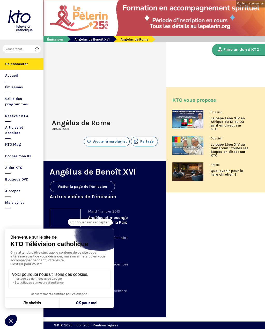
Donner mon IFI (18, 156)
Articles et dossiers (14, 130)
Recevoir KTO (16, 116)
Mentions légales (105, 325)
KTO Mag (13, 144)
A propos (12, 191)
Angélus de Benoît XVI (92, 39)
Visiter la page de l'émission (82, 186)
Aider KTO (14, 168)
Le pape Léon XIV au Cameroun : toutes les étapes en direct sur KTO (229, 150)
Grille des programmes (16, 101)
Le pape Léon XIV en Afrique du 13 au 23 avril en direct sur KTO (228, 123)
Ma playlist (14, 202)
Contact (82, 325)
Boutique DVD (16, 179)
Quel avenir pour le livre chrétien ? (227, 172)
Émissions (14, 87)
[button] (144, 141)
